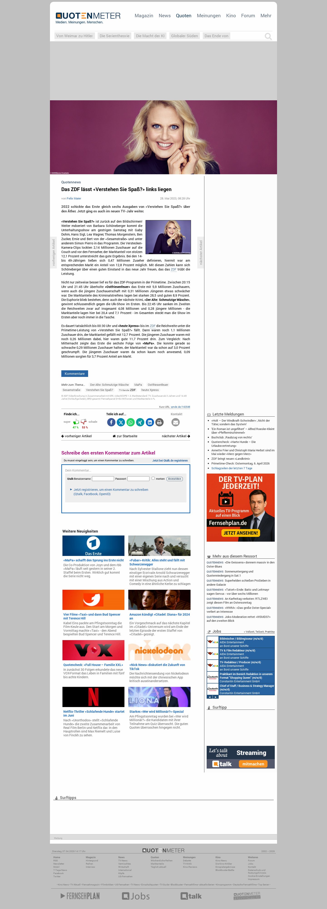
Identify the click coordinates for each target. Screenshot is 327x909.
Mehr (265, 15)
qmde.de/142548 (180, 406)
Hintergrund (92, 860)
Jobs (250, 863)
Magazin (144, 15)
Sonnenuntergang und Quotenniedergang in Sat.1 (230, 573)
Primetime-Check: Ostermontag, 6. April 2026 (240, 463)
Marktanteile (157, 863)
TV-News (122, 860)
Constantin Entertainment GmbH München (239, 677)
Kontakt (252, 866)
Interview (90, 866)
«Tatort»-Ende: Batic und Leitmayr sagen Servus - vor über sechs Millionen (238, 591)
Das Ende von (216, 35)
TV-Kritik (187, 863)
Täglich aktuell (158, 866)
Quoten (183, 15)
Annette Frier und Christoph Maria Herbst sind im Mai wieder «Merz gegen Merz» (243, 452)
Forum (248, 15)
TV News (135, 884)
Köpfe (121, 873)
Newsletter (58, 863)
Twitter (56, 876)
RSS (55, 860)
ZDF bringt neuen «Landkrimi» (230, 459)
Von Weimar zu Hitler (74, 35)
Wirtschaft (123, 866)
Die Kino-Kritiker (224, 863)
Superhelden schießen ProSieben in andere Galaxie (238, 582)
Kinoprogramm (224, 884)
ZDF (173, 269)
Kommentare (75, 373)
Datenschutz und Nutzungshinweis (257, 871)
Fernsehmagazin (91, 884)
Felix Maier (74, 198)
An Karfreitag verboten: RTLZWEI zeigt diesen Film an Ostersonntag (237, 600)
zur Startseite (125, 436)
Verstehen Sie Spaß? (99, 390)
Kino (231, 15)
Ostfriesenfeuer (158, 384)
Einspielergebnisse (225, 866)
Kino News (63, 884)
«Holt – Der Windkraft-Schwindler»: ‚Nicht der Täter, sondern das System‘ (240, 422)
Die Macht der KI (150, 35)
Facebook (58, 873)
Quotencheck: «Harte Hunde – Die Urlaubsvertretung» (233, 443)
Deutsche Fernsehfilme (245, 884)
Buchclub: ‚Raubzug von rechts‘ (231, 437)
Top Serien (263, 884)
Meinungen (209, 15)
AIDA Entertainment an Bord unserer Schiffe (235, 642)
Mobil (56, 866)
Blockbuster (177, 884)
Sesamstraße (71, 390)
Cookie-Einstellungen (259, 876)
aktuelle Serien (206, 884)
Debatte (187, 860)
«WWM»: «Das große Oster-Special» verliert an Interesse (239, 609)
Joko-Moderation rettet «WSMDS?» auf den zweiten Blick (238, 618)
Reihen (89, 863)
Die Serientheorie (114, 35)
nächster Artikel (176, 436)
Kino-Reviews (190, 866)
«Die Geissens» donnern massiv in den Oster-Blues (241, 564)
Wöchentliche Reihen (162, 860)
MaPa (138, 384)
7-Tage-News (60, 870)
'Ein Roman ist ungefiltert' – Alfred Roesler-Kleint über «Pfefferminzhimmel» (243, 431)
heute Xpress (150, 390)
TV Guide (164, 884)
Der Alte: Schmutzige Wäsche (109, 384)
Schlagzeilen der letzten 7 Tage (231, 468)
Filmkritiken (107, 884)
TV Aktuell (75, 884)
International (125, 870)
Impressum (254, 879)
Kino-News (221, 860)
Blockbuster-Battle (225, 870)
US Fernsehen (122, 884)
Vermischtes (124, 863)
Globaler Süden (184, 35)
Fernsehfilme (191, 884)
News (165, 15)
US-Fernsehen (125, 876)
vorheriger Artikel (76, 436)
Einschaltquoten (149, 884)
